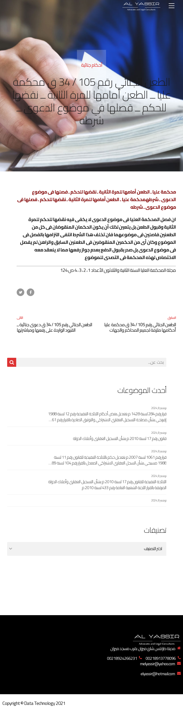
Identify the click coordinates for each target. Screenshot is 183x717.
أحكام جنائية (91, 65)
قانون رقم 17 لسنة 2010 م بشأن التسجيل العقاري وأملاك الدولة (119, 439)
